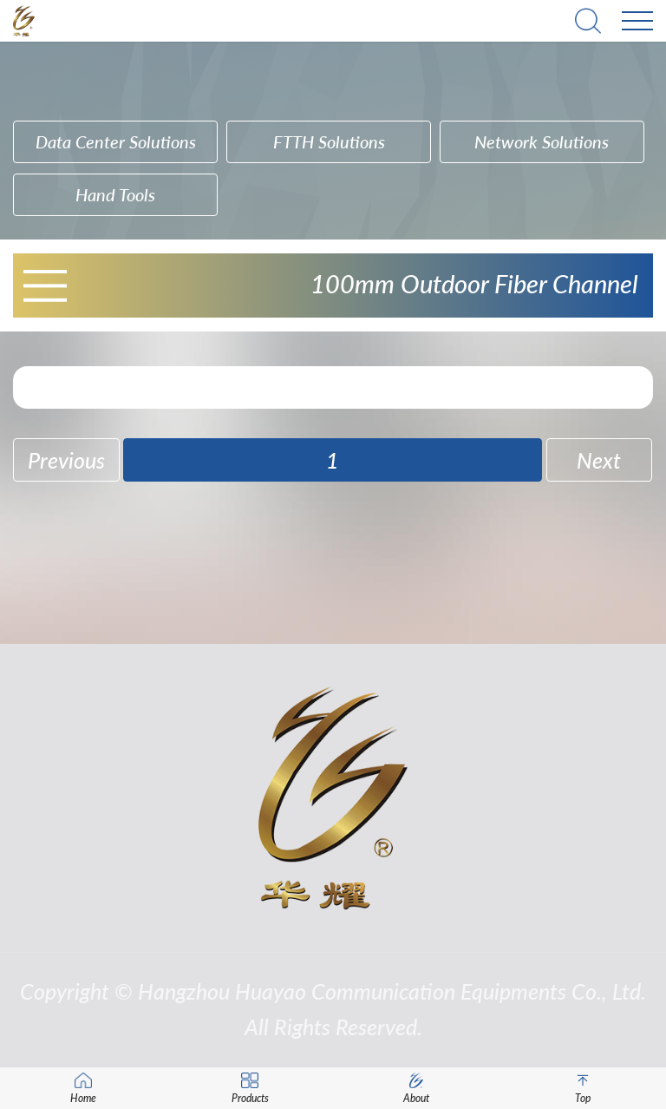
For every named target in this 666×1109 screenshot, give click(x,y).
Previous (66, 460)
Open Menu (45, 285)
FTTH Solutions (329, 141)
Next (599, 460)
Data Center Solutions (116, 141)
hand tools (115, 194)
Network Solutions (541, 141)
